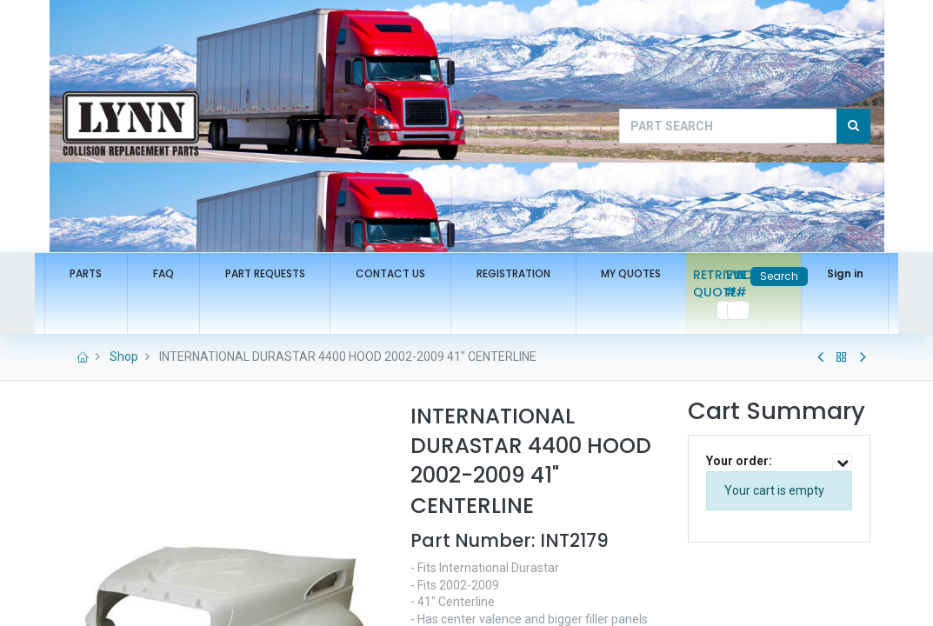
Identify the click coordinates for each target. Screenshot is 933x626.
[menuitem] (104, 274)
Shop (124, 356)
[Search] (853, 126)
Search (761, 276)
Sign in (827, 273)
